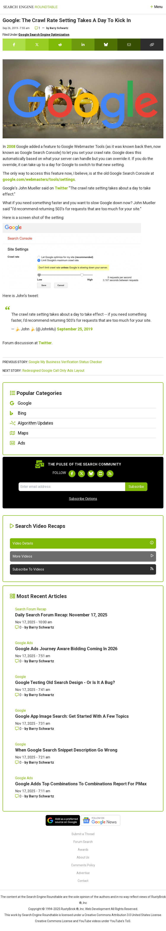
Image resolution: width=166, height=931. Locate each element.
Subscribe (136, 487)
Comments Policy (83, 865)
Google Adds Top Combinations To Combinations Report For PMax (81, 783)
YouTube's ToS (120, 921)
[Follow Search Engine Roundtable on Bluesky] (91, 473)
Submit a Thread (83, 834)
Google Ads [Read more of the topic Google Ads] (24, 643)
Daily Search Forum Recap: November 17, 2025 (61, 614)
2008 (11, 146)
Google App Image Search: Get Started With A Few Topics (72, 716)
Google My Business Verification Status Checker (65, 362)
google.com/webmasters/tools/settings (39, 179)
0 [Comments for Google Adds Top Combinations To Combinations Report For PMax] (18, 796)
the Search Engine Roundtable (42, 897)
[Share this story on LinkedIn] (83, 45)
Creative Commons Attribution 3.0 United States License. (123, 915)
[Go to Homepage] (30, 7)
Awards (83, 849)
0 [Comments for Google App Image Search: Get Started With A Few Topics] (18, 729)
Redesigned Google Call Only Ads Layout (53, 371)
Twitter (61, 188)
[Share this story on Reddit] (60, 45)
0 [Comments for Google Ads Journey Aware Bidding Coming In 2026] (18, 661)
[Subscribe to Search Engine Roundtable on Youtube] (100, 473)
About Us (83, 857)
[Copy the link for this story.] (151, 45)
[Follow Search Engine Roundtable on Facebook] (72, 473)
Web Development (97, 909)
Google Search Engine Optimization (43, 34)
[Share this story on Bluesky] (105, 45)
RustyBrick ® (70, 909)
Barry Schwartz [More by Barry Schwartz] (41, 627)
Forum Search (83, 842)
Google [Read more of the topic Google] (20, 677)
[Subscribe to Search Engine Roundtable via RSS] (110, 473)
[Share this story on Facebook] (14, 45)
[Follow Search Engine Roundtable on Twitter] (81, 473)
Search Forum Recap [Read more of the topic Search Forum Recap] (30, 609)
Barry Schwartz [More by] (59, 28)
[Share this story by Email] (128, 45)
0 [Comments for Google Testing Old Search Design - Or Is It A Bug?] (18, 695)
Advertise (83, 873)
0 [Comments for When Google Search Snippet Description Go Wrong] (18, 762)
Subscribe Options (83, 499)
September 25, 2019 (75, 329)
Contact (83, 881)
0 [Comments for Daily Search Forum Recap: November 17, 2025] (18, 627)
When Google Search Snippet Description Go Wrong (66, 750)
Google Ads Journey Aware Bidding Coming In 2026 (66, 648)
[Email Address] (72, 486)
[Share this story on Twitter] (37, 45)
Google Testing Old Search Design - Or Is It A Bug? (65, 682)
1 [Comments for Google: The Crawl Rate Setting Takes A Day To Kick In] (37, 28)
